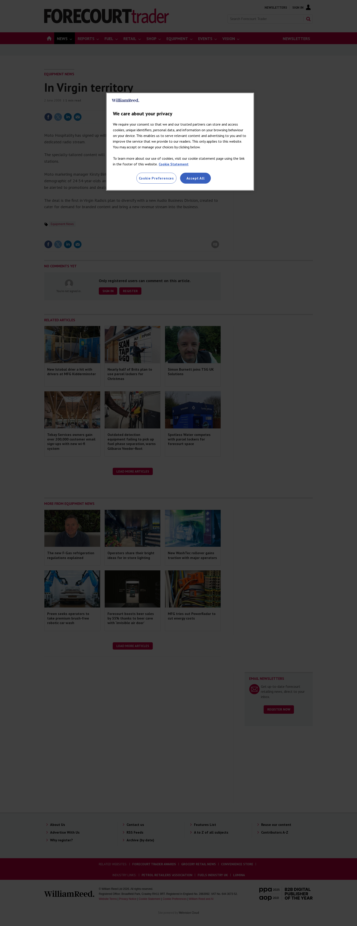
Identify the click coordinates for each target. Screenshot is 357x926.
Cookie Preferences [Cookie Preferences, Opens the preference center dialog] (156, 178)
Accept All (195, 178)
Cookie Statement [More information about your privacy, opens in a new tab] (174, 164)
